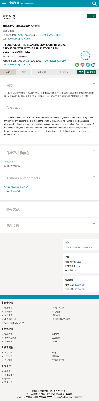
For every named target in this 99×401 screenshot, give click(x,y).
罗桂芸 (12, 161)
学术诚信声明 (57, 360)
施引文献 (13, 226)
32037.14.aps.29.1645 (19, 38)
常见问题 (55, 311)
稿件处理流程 (57, 308)
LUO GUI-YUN (21, 187)
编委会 (6, 371)
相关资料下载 (9, 319)
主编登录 (55, 338)
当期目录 (7, 352)
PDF (81, 72)
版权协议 (7, 315)
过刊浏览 (7, 356)
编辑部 (6, 378)
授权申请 (55, 315)
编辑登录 (55, 341)
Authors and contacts (23, 178)
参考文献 (42, 72)
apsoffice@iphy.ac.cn (65, 397)
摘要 (8, 72)
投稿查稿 (7, 311)
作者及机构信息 (17, 153)
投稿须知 (7, 308)
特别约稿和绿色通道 (60, 319)
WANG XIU (9, 187)
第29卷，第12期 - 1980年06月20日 (79, 247)
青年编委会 (8, 375)
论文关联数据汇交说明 (13, 323)
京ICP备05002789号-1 (58, 391)
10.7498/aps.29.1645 (50, 35)
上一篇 (92, 16)
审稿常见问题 (9, 338)
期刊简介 (55, 356)
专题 (53, 352)
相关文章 (64, 72)
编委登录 (55, 334)
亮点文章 (7, 360)
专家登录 (7, 341)
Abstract (13, 107)
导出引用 (91, 72)
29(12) (21, 35)
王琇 (6, 161)
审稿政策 (7, 334)
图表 (24, 72)
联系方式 (7, 382)
